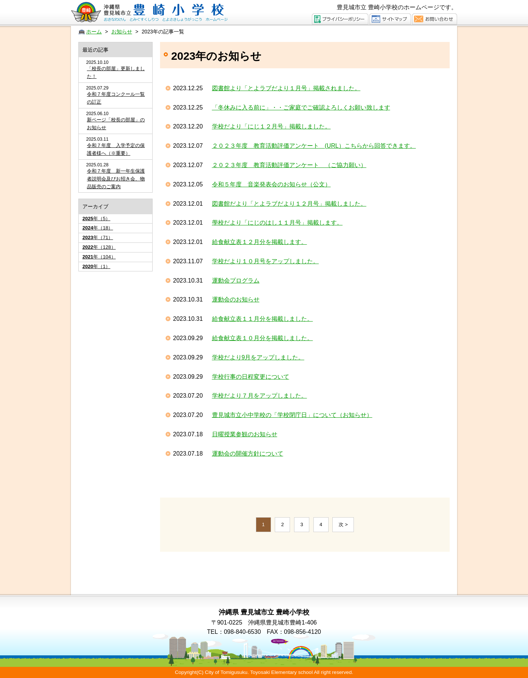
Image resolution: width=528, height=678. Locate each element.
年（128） (99, 247)
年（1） (96, 266)
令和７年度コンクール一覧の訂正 (116, 98)
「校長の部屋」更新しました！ (116, 72)
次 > (343, 524)
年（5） (96, 218)
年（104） (99, 257)
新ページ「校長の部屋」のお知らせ (116, 123)
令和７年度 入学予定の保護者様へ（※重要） (116, 149)
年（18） (97, 228)
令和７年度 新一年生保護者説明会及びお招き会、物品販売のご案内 (116, 178)
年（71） (97, 237)
